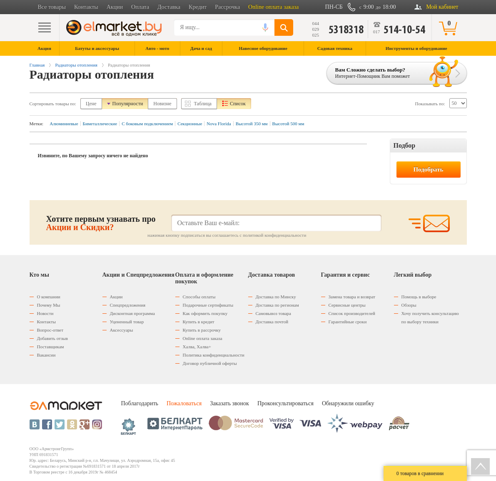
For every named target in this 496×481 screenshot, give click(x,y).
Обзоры (408, 304)
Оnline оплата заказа (202, 338)
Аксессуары (121, 329)
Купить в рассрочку (202, 329)
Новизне (162, 104)
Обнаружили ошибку (348, 403)
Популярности (127, 104)
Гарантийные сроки (348, 321)
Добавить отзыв (52, 338)
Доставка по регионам (277, 304)
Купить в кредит (198, 321)
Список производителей (352, 313)
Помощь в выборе (418, 296)
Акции (115, 7)
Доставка (168, 7)
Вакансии (46, 354)
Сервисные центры (347, 304)
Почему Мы (48, 304)
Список (238, 104)
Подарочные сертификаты (208, 304)
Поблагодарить (139, 403)
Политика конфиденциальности (213, 354)
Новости (45, 313)
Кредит (198, 7)
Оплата (140, 7)
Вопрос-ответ (50, 329)
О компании (48, 296)
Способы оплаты (199, 296)
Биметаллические (100, 123)
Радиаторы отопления (76, 64)
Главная (37, 64)
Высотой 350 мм (252, 123)
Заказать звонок (229, 403)
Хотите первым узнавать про (101, 223)
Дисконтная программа (132, 313)
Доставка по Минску (276, 296)
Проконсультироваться (285, 403)
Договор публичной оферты (210, 363)
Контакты (86, 7)
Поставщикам (50, 346)
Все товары (52, 7)
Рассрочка (227, 7)
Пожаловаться (184, 403)
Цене (91, 104)
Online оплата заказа (273, 7)
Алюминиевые (64, 123)
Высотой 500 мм (288, 123)
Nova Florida (219, 123)
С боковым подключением (147, 123)
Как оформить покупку (205, 313)
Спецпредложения (128, 304)
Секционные (189, 123)
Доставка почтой (272, 321)
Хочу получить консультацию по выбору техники (430, 317)
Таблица (203, 104)
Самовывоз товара (273, 313)
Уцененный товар (127, 321)
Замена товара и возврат (352, 296)
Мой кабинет (442, 7)
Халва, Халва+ (197, 346)
